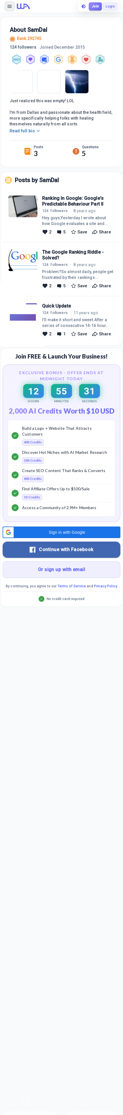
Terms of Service (72, 586)
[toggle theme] (83, 6)
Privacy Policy (105, 586)
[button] (61, 532)
